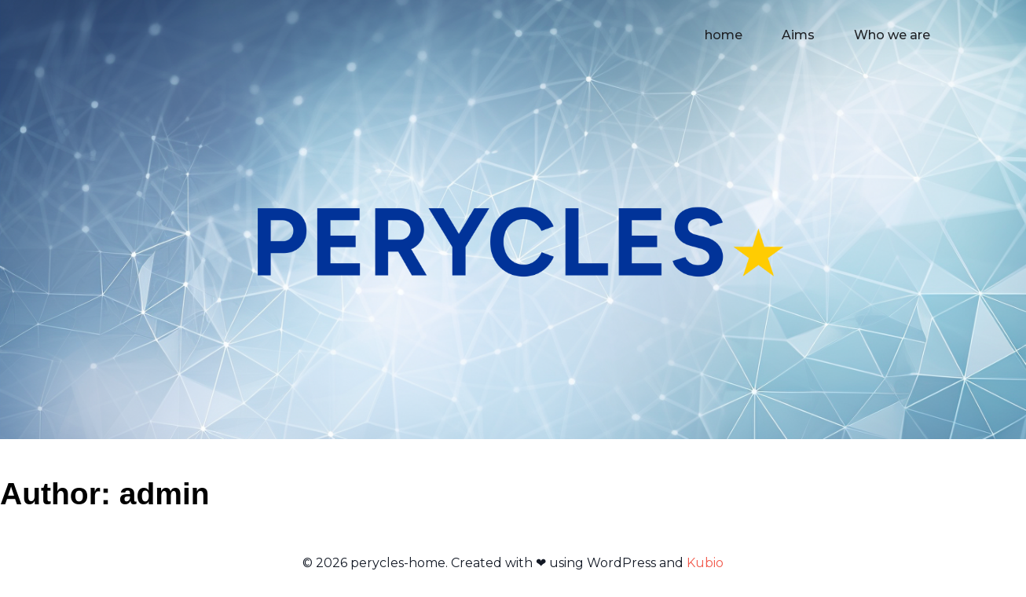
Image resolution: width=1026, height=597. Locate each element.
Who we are (892, 34)
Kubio (705, 562)
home (723, 34)
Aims (798, 34)
